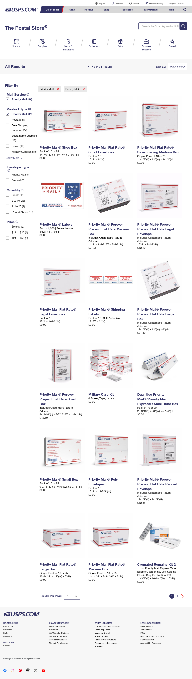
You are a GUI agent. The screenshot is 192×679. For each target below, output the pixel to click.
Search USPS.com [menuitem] (185, 9)
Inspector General (102, 633)
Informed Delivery (156, 4)
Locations (119, 4)
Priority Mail (47, 89)
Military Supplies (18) (24, 151)
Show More (12, 157)
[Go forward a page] (182, 596)
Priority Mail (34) (22, 99)
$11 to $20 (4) (20, 232)
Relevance (176, 66)
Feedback (7, 636)
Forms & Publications (58, 636)
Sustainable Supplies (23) (24, 138)
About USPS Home (57, 626)
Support (136, 4)
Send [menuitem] (72, 9)
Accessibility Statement (150, 643)
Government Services (58, 640)
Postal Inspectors (102, 630)
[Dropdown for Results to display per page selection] (72, 596)
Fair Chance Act (147, 640)
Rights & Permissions (58, 643)
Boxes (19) (18, 145)
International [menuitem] (151, 9)
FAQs (5, 633)
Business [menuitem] (127, 9)
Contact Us (8, 626)
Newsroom (54, 630)
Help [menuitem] (171, 9)
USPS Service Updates (59, 633)
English (98, 3)
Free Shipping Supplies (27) (20, 127)
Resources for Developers (106, 643)
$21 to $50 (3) (20, 237)
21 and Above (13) (22, 211)
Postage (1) (18, 119)
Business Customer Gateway (107, 626)
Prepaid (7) (18, 180)
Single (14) (18, 194)
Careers (6, 645)
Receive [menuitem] (88, 9)
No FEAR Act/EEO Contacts (152, 636)
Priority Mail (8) (20, 174)
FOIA (142, 633)
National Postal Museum (105, 640)
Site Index (7, 630)
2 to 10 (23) (18, 200)
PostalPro (99, 646)
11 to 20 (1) (18, 206)
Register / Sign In (176, 4)
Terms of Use (146, 630)
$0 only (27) (18, 226)
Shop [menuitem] (107, 9)
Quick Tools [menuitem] (52, 9)
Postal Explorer (101, 636)
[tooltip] (28, 94)
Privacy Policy (146, 626)
